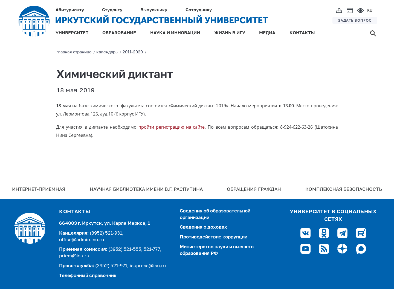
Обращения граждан (254, 189)
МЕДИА (267, 33)
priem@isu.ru (74, 256)
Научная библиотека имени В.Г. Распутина (146, 189)
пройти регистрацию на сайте (171, 127)
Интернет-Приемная (38, 189)
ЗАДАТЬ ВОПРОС (354, 20)
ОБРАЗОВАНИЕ (119, 33)
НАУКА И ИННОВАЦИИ (175, 33)
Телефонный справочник (88, 275)
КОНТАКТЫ (302, 33)
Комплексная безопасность (343, 189)
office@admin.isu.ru (81, 240)
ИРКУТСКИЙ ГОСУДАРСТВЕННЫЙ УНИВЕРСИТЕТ (161, 20)
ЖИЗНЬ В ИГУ (229, 33)
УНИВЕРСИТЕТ (72, 33)
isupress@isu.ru (148, 266)
